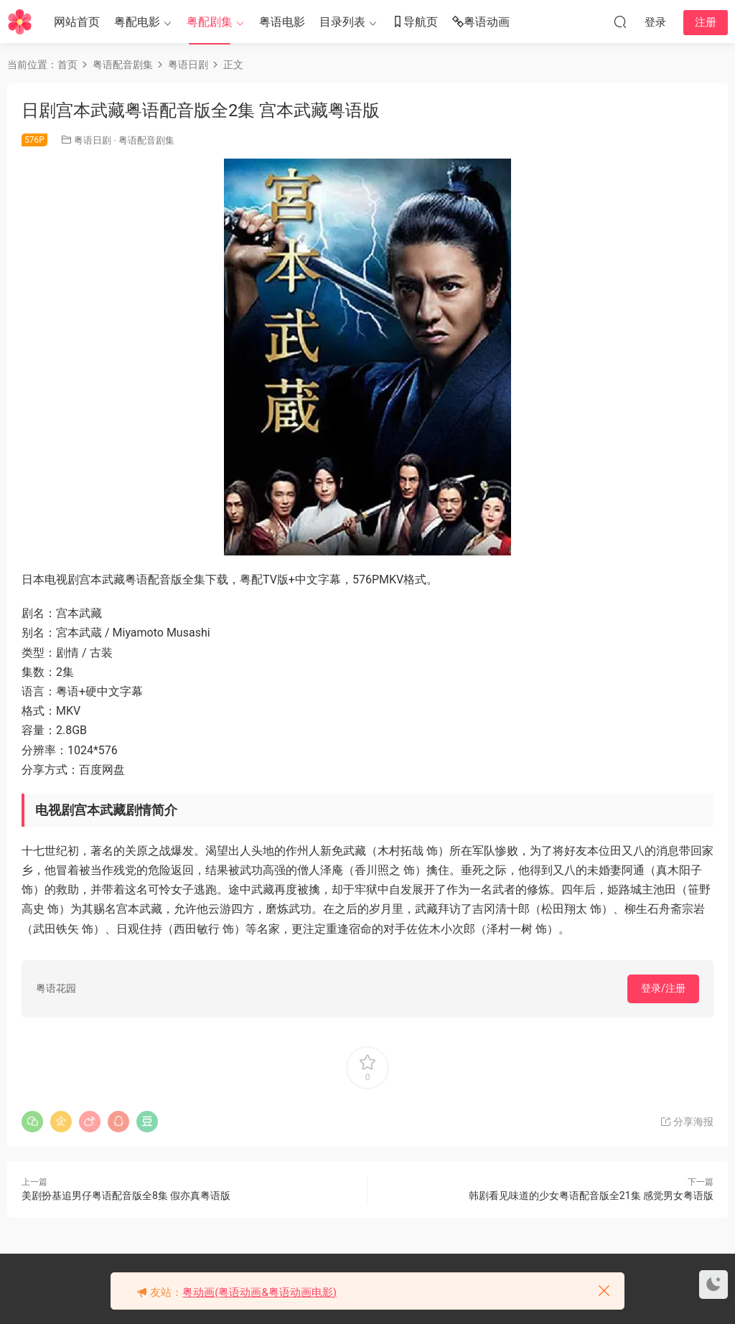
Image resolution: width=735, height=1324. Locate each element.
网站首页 (77, 22)
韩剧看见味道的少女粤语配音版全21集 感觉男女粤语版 (591, 1195)
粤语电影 (282, 22)
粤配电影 (137, 22)
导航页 (415, 22)
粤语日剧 (92, 140)
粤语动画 (481, 22)
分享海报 (686, 1121)
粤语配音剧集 (146, 140)
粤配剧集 (210, 22)
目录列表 (342, 22)
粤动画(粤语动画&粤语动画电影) (259, 1292)
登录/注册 (663, 988)
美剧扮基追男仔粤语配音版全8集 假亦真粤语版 (126, 1195)
